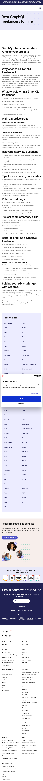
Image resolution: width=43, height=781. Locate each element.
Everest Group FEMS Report (9, 748)
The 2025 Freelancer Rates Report (10, 742)
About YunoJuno (26, 725)
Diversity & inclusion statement (30, 750)
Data (23, 649)
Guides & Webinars (6, 761)
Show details (34, 393)
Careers (24, 733)
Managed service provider (29, 674)
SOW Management (27, 715)
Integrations (25, 710)
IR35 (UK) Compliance (27, 680)
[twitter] (3, 636)
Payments (24, 705)
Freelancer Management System (30, 672)
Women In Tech (5, 755)
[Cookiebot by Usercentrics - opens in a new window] (34, 376)
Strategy (4, 682)
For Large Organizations (8, 660)
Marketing (24, 662)
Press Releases (26, 730)
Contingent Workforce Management (11, 654)
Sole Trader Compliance (28, 682)
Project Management (7, 674)
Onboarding (25, 692)
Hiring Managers (6, 652)
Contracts (24, 700)
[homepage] (9, 631)
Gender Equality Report (8, 753)
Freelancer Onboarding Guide (9, 758)
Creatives (24, 647)
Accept (21, 398)
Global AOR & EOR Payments (29, 702)
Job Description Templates (8, 771)
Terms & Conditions (27, 740)
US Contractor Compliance (29, 697)
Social (3, 680)
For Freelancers (6, 665)
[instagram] (6, 636)
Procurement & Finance (7, 647)
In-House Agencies (6, 657)
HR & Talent (5, 644)
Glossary (4, 776)
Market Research (26, 660)
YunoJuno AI (25, 713)
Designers (24, 652)
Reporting (24, 708)
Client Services (26, 644)
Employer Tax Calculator (8, 766)
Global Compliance (27, 694)
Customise (22, 403)
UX (2, 687)
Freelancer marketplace (28, 677)
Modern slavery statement (29, 748)
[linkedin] (10, 636)
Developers (25, 654)
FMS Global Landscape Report (9, 745)
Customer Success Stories (8, 740)
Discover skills (5, 690)
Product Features (6, 779)
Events (24, 728)
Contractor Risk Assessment (9, 769)
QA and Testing (6, 677)
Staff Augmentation (27, 718)
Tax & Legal (5, 649)
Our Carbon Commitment (28, 753)
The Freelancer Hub (7, 763)
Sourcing (24, 689)
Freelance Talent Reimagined (9, 750)
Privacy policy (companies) (29, 742)
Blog (3, 774)
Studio (3, 685)
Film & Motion (25, 657)
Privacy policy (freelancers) (29, 745)
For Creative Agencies (7, 662)
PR (2, 672)
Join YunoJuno (28, 610)
